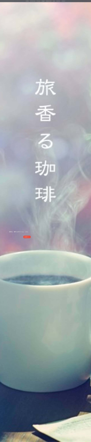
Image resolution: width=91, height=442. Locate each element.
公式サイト (27, 237)
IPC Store (38, 1)
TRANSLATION (48, 1)
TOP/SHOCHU (32, 1)
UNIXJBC (43, 1)
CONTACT (63, 1)
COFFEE (27, 1)
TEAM (54, 1)
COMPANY (58, 1)
